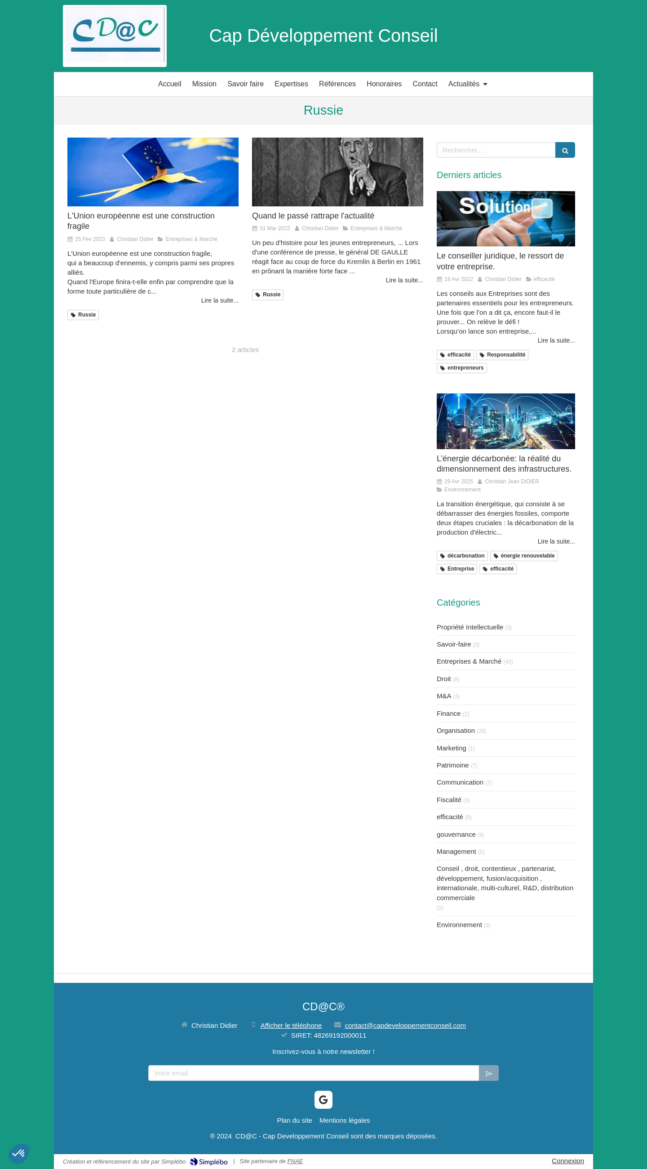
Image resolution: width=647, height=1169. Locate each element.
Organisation (456, 730)
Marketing (451, 748)
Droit (444, 679)
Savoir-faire (454, 644)
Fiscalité (449, 799)
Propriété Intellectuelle (470, 627)
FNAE (295, 1161)
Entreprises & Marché (469, 661)
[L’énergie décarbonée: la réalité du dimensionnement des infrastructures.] (506, 421)
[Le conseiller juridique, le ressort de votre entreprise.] (506, 218)
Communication (460, 782)
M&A (444, 696)
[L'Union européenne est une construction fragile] (153, 172)
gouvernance (456, 834)
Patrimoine (453, 765)
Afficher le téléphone (291, 1025)
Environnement (459, 924)
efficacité (450, 817)
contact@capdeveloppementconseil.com (405, 1025)
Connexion (568, 1161)
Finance (449, 713)
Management (456, 851)
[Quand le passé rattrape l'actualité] (337, 172)
